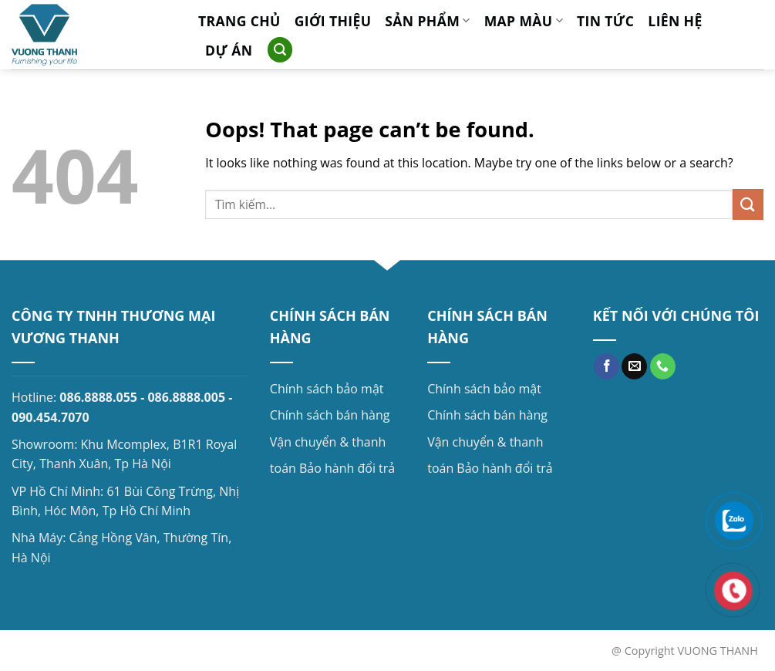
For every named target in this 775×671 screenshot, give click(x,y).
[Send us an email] (634, 366)
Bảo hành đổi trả (347, 468)
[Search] (280, 49)
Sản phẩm (427, 21)
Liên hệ (675, 21)
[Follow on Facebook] (606, 366)
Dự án (228, 50)
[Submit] (748, 204)
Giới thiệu (333, 21)
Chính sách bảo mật (327, 388)
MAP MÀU (523, 21)
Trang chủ (239, 21)
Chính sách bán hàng (330, 414)
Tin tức (605, 21)
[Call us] (663, 366)
